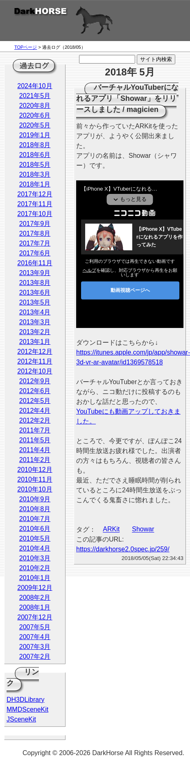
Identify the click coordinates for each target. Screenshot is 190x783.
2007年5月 (35, 627)
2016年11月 (34, 262)
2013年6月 (35, 292)
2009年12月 (34, 587)
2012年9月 (35, 381)
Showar (143, 529)
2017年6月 (35, 253)
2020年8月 (35, 105)
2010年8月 (35, 508)
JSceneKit (21, 719)
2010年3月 (35, 558)
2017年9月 (35, 223)
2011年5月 (35, 440)
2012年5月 (35, 400)
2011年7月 (35, 430)
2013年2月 (35, 331)
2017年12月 (34, 194)
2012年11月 (34, 361)
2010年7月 (35, 518)
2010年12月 (34, 469)
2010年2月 (35, 567)
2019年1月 (35, 135)
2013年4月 (35, 312)
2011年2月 (35, 459)
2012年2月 (35, 420)
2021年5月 (35, 95)
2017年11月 (34, 203)
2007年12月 (34, 617)
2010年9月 (35, 499)
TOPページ (25, 47)
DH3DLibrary (25, 699)
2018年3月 (35, 174)
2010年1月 (35, 577)
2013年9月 (35, 272)
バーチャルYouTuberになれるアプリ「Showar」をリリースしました (127, 98)
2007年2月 (35, 656)
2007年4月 (35, 636)
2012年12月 (34, 351)
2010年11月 (34, 479)
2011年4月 (35, 449)
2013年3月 (35, 322)
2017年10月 (34, 213)
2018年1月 (35, 184)
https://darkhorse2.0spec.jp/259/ (123, 549)
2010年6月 (35, 528)
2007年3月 (35, 646)
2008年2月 (35, 597)
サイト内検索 (156, 59)
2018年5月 (35, 164)
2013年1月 (35, 341)
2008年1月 (35, 607)
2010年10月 (34, 489)
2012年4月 (35, 410)
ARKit (111, 529)
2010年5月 (35, 538)
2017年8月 (35, 233)
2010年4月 (35, 548)
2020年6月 (35, 115)
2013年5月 (35, 302)
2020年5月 (35, 125)
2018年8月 (35, 144)
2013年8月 (35, 282)
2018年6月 (35, 154)
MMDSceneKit (27, 709)
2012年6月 (35, 390)
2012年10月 (34, 371)
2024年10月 (34, 85)
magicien (142, 109)
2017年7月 (35, 243)
